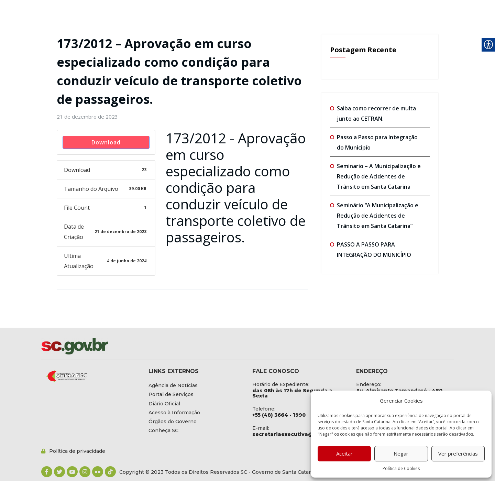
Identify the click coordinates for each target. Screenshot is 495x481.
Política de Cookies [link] (401, 468)
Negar (401, 453)
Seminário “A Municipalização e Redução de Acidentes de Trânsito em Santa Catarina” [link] (377, 215)
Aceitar (344, 453)
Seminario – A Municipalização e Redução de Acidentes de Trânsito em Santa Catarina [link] (379, 176)
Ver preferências (458, 453)
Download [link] (106, 142)
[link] (87, 116)
